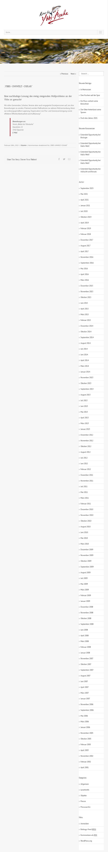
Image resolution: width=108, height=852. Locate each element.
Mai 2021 (84, 194)
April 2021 (85, 200)
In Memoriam (86, 89)
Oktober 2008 (86, 618)
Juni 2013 (84, 406)
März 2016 (85, 280)
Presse (83, 801)
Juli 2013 (84, 400)
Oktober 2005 (86, 739)
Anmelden (85, 823)
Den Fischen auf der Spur (90, 95)
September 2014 (87, 337)
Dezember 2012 (87, 435)
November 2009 (87, 555)
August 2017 (85, 245)
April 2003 (85, 750)
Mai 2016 (84, 268)
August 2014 (85, 343)
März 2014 (85, 366)
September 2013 (87, 389)
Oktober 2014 (86, 331)
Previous (64, 74)
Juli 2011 (84, 486)
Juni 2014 (84, 354)
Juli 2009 (84, 578)
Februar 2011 (86, 504)
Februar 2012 (86, 469)
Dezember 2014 (87, 326)
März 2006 (85, 721)
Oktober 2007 (86, 664)
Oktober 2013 (86, 383)
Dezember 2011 (87, 475)
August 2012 (85, 452)
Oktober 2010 (86, 521)
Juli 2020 (84, 211)
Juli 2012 (84, 458)
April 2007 (85, 687)
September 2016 (87, 263)
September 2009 (87, 567)
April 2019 (85, 223)
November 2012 (87, 440)
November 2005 (87, 733)
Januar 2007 (85, 698)
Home (79, 51)
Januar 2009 (85, 601)
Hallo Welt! (85, 146)
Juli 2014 (84, 349)
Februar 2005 (86, 744)
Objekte (85, 51)
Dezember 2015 (87, 286)
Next (73, 74)
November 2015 (87, 291)
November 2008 (87, 612)
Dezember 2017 (87, 240)
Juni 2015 (84, 303)
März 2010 (85, 544)
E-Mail (15, 132)
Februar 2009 (86, 595)
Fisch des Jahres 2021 (89, 118)
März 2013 (85, 423)
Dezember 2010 (87, 509)
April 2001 (85, 767)
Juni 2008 (84, 630)
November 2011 (87, 481)
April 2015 (85, 309)
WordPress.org (86, 841)
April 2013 (85, 417)
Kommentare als (89, 835)
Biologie (84, 137)
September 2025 (87, 188)
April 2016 (85, 274)
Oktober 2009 (86, 561)
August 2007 (85, 676)
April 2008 (85, 635)
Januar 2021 (85, 205)
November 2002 (87, 756)
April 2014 (85, 360)
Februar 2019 (86, 228)
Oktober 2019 (86, 217)
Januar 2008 (85, 653)
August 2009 (85, 572)
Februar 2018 (86, 234)
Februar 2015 (86, 320)
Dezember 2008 (87, 607)
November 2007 (87, 658)
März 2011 (85, 498)
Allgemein (85, 784)
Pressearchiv (85, 807)
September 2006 (87, 710)
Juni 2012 (84, 463)
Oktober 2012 (86, 446)
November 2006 (87, 704)
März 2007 (85, 693)
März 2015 (85, 314)
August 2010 (85, 526)
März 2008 (85, 641)
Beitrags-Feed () (88, 829)
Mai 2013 (84, 412)
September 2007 (87, 670)
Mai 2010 (84, 538)
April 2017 (85, 251)
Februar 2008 (86, 647)
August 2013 (85, 395)
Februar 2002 (86, 762)
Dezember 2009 (87, 549)
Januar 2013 (85, 429)
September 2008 (87, 624)
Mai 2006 (84, 716)
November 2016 (87, 257)
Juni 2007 (84, 681)
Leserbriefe (85, 790)
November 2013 (87, 377)
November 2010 (87, 515)
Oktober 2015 (86, 297)
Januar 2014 (85, 372)
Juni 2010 (84, 532)
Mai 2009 (84, 584)
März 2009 (85, 590)
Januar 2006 (85, 727)
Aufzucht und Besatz (89, 171)
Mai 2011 (84, 492)
